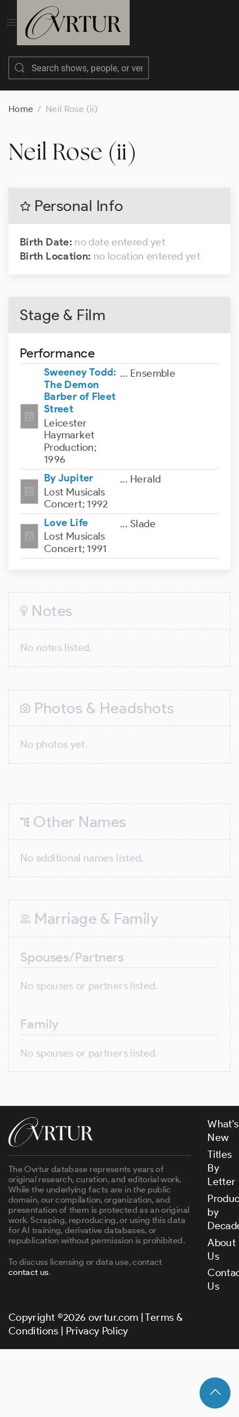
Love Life (66, 511)
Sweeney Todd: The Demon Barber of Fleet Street (80, 379)
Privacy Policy (97, 1319)
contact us (28, 1261)
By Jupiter (69, 466)
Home (20, 97)
